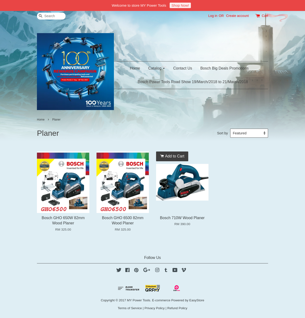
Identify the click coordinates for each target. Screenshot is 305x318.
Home (135, 68)
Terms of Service (130, 308)
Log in (212, 16)
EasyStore (196, 300)
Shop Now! (180, 5)
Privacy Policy (154, 308)
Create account (237, 16)
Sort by (222, 133)
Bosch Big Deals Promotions (224, 68)
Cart (265, 16)
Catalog (156, 68)
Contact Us (182, 68)
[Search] (51, 16)
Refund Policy (177, 308)
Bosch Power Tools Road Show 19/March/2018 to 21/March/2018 (193, 82)
